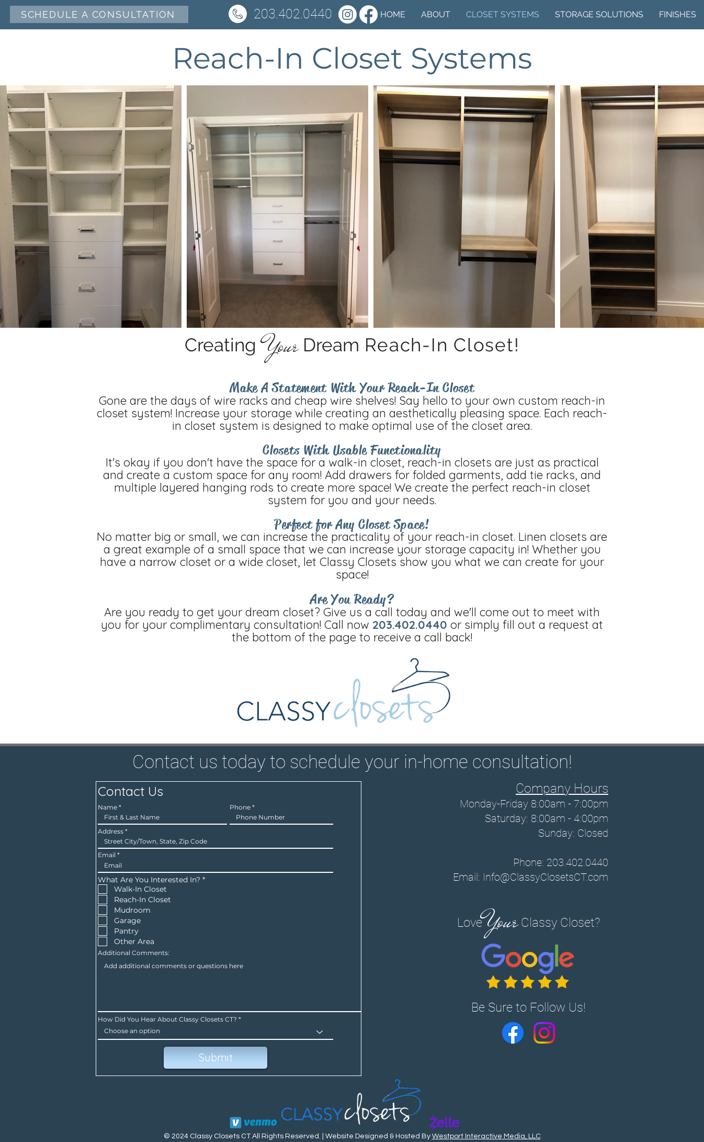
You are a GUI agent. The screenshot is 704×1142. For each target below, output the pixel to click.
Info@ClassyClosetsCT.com (545, 877)
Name (107, 807)
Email (107, 855)
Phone (240, 807)
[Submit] (215, 1058)
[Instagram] (347, 14)
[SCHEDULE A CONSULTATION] (99, 14)
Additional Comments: (133, 953)
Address (110, 831)
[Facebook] (512, 1032)
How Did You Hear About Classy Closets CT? (167, 1019)
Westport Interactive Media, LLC (486, 1136)
